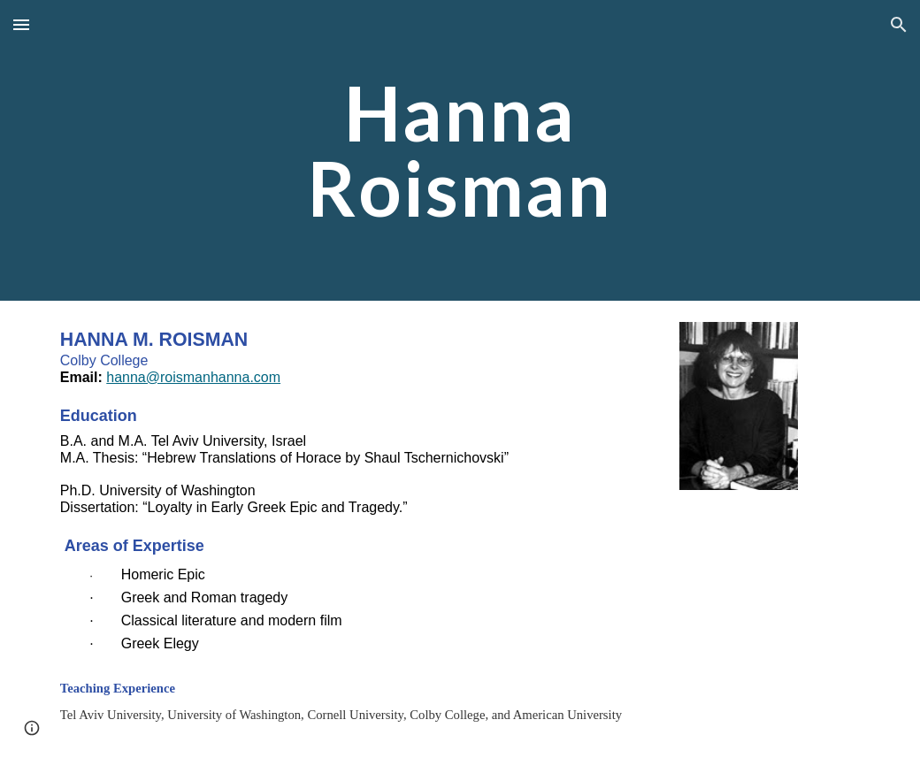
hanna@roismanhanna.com (193, 377)
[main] (460, 151)
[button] (21, 24)
